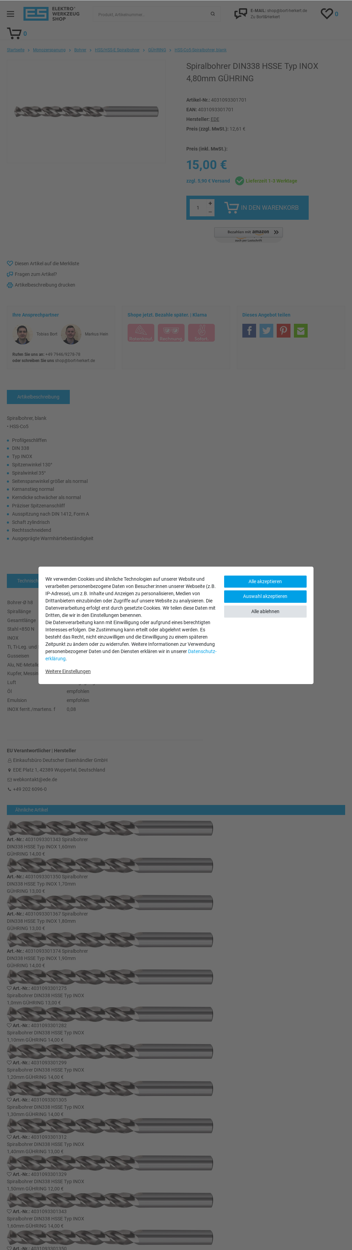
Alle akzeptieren (265, 581)
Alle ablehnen (265, 611)
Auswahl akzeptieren (265, 596)
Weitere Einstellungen (68, 671)
